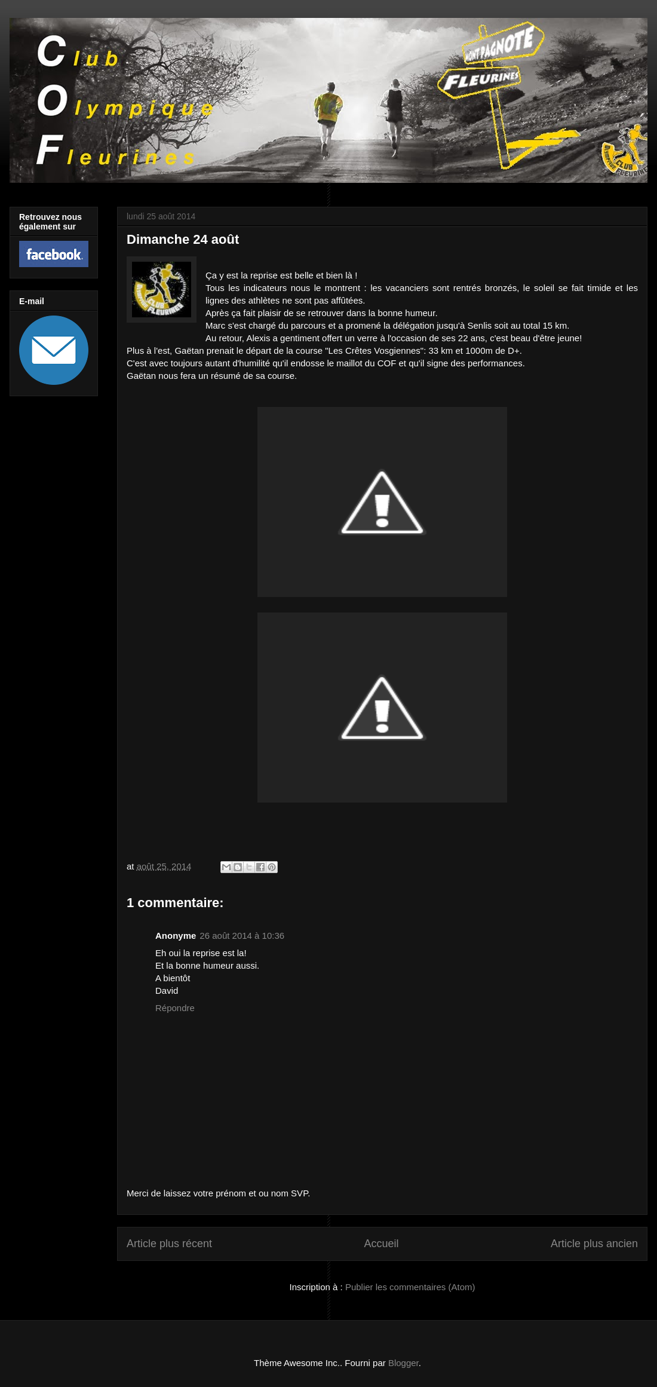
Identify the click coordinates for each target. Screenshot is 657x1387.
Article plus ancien (594, 1244)
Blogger (403, 1363)
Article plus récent (169, 1244)
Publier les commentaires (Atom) (410, 1287)
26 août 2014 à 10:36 (241, 935)
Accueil (381, 1244)
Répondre (175, 1008)
